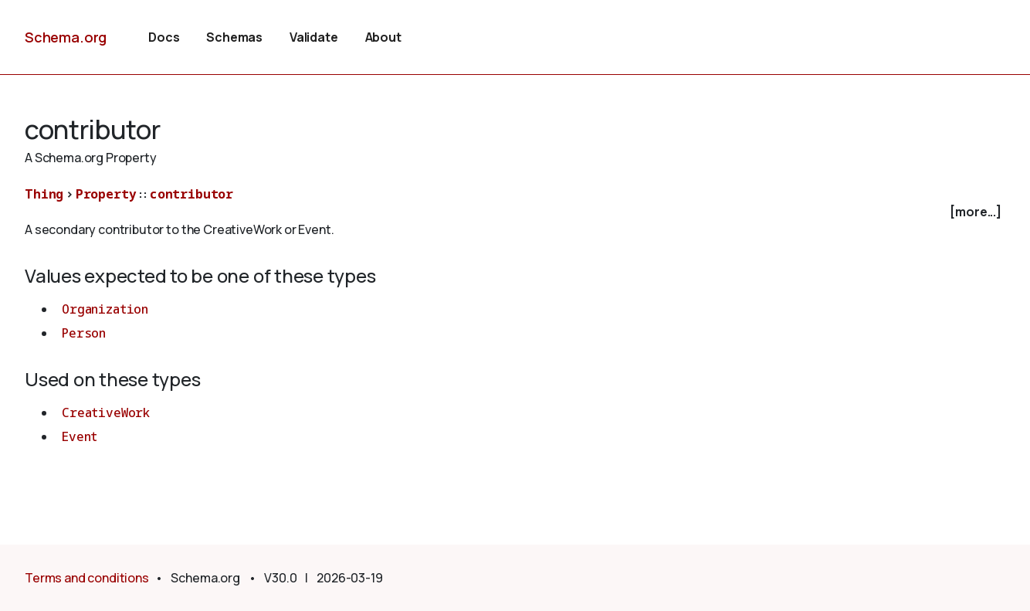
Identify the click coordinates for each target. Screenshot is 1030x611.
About (383, 37)
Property (106, 193)
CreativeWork (106, 412)
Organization (105, 308)
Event (79, 436)
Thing (44, 193)
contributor (191, 193)
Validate (314, 37)
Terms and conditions (87, 577)
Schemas (234, 37)
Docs (163, 37)
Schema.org (66, 37)
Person (84, 332)
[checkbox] (515, 212)
